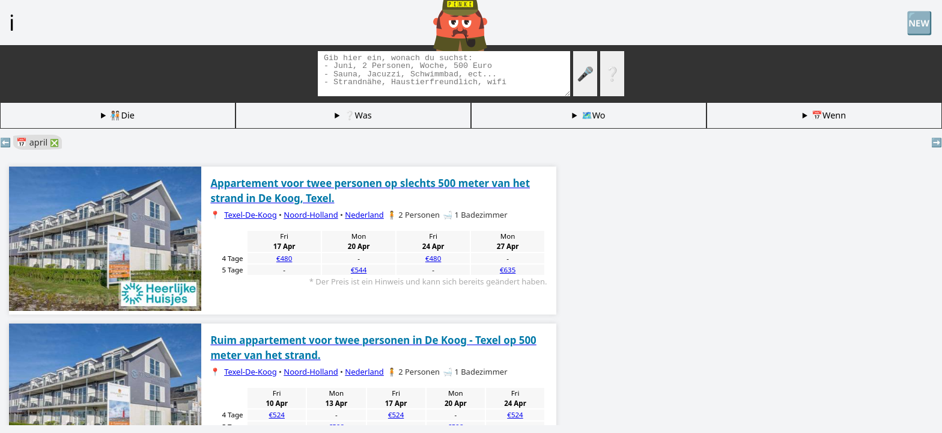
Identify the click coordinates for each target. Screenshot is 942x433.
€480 (284, 258)
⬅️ (5, 142)
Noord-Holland (311, 214)
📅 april (37, 142)
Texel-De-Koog (250, 214)
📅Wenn (829, 115)
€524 (277, 414)
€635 (507, 269)
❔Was (358, 115)
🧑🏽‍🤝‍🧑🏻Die (122, 115)
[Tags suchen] (444, 73)
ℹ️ (11, 22)
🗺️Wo (594, 115)
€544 (358, 269)
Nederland (364, 214)
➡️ (936, 142)
